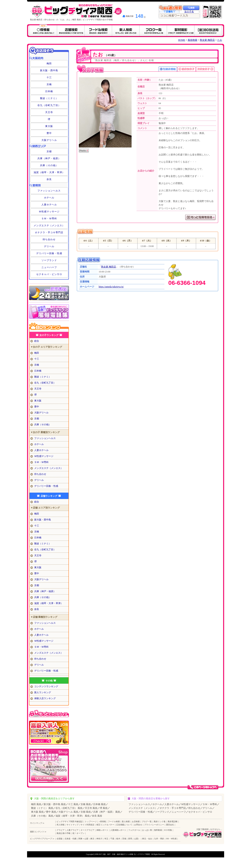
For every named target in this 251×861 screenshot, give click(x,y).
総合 (36, 341)
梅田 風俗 (36, 804)
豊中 (49, 133)
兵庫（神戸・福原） (49, 158)
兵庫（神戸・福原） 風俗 (106, 811)
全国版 (60, 839)
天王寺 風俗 (91, 808)
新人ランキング (42, 692)
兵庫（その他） (49, 165)
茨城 (124, 839)
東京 (92, 839)
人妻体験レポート (118, 830)
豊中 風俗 (51, 811)
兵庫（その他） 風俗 (42, 815)
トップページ (91, 821)
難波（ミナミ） (49, 98)
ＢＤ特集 (168, 830)
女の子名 (189, 11)
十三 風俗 (73, 804)
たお (219, 40)
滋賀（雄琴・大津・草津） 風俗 (73, 815)
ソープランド (49, 260)
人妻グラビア (72, 830)
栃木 (118, 839)
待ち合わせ (49, 239)
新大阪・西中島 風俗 (55, 804)
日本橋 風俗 (99, 804)
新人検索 (126, 821)
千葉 (112, 839)
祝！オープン (78, 833)
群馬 (130, 839)
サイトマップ (72, 825)
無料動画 (158, 830)
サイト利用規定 (87, 825)
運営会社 (170, 825)
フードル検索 (114, 821)
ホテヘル (49, 197)
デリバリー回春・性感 (49, 253)
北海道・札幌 (70, 839)
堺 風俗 (103, 808)
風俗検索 (192, 40)
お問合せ (138, 825)
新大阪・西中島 (49, 70)
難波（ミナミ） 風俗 (42, 808)
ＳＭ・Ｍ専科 (49, 218)
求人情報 (60, 825)
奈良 (49, 179)
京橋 (49, 84)
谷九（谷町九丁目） (49, 105)
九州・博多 (159, 839)
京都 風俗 (86, 811)
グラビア (60, 830)
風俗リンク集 (160, 821)
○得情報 (102, 821)
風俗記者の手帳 (63, 833)
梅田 (49, 63)
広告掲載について (124, 825)
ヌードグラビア (87, 830)
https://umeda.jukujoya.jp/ (111, 286)
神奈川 (99, 839)
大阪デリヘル (49, 140)
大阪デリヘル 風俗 (68, 811)
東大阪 (49, 126)
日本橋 (49, 91)
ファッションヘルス (49, 190)
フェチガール (134, 830)
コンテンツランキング (46, 686)
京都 (49, 151)
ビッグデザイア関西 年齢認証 (70, 821)
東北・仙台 (147, 839)
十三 (49, 77)
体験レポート (102, 830)
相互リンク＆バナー (105, 825)
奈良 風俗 (97, 815)
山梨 (136, 839)
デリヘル (49, 246)
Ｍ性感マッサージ (49, 211)
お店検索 (136, 821)
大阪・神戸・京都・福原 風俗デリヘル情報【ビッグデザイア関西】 (127, 854)
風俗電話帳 (173, 821)
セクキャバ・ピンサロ (49, 274)
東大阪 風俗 (37, 811)
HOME (181, 40)
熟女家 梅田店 (207, 40)
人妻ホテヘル (49, 204)
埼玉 (106, 839)
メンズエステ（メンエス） (49, 225)
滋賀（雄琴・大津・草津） (49, 172)
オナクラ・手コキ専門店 (49, 232)
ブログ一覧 (147, 821)
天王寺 (49, 112)
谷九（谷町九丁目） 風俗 (69, 808)
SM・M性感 (171, 839)
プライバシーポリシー (154, 825)
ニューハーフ (49, 267)
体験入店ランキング (45, 698)
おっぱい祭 (147, 830)
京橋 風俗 (86, 804)
